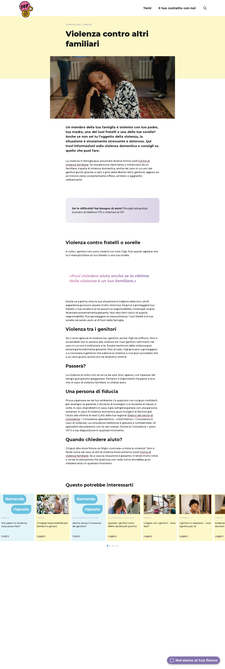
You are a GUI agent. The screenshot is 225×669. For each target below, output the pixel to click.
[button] (147, 8)
